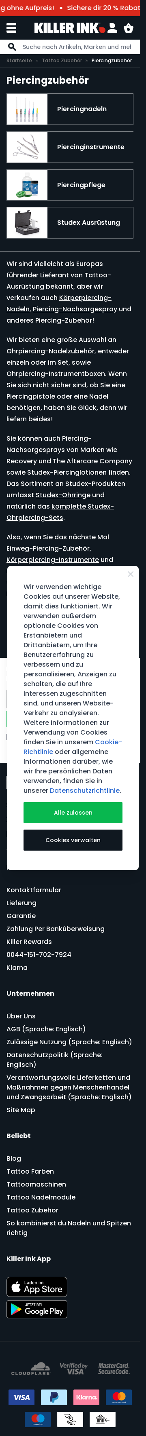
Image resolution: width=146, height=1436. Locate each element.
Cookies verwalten (73, 840)
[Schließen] (130, 574)
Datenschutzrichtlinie (85, 790)
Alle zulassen (73, 813)
